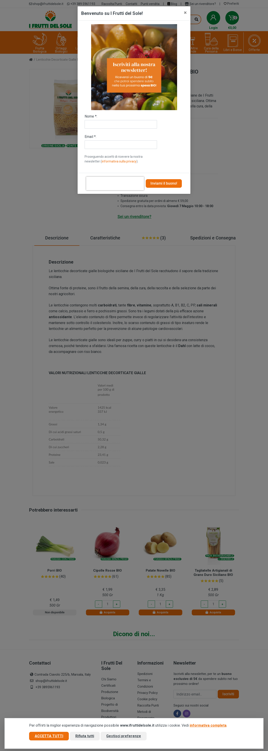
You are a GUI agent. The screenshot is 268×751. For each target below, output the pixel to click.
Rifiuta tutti (84, 736)
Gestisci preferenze (123, 736)
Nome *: (91, 116)
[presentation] (115, 183)
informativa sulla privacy (119, 161)
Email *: (90, 136)
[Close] (185, 12)
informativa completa (208, 725)
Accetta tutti (49, 736)
